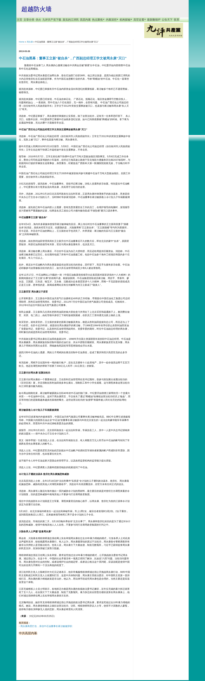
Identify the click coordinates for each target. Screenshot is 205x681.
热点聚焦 (98, 19)
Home (21, 42)
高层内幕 (85, 19)
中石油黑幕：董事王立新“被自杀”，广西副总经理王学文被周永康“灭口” (73, 58)
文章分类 (29, 19)
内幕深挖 (112, 19)
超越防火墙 (36, 9)
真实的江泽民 (71, 19)
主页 (19, 19)
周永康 (30, 42)
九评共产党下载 (51, 19)
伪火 (38, 19)
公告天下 (167, 19)
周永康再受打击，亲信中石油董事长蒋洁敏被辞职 (46, 626)
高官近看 (139, 19)
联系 (176, 19)
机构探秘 (126, 19)
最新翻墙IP (153, 19)
